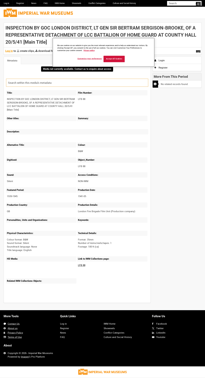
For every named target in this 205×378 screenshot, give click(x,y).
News (33, 3)
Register (20, 3)
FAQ (46, 3)
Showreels (76, 3)
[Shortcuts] (198, 50)
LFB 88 (81, 265)
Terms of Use (15, 337)
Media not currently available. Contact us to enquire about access (77, 69)
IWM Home (60, 3)
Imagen (25, 356)
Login (159, 60)
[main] (103, 164)
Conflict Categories (97, 3)
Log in (6, 3)
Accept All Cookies (114, 59)
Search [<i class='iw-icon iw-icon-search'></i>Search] (200, 3)
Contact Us (14, 323)
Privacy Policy (15, 332)
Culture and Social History (124, 3)
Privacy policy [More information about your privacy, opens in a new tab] (89, 50)
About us (13, 328)
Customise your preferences (89, 59)
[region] (103, 52)
